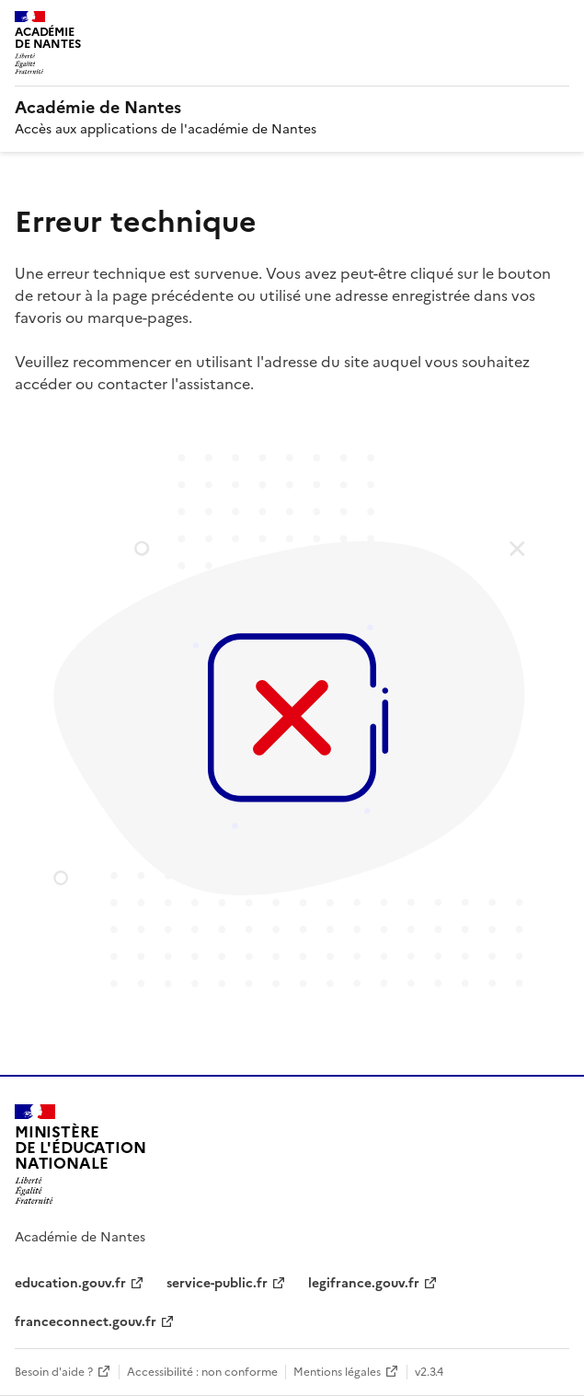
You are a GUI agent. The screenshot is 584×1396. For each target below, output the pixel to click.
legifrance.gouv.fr (363, 1283)
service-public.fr (217, 1283)
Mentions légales (337, 1372)
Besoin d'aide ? (54, 1372)
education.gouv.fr (70, 1283)
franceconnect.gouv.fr (85, 1322)
